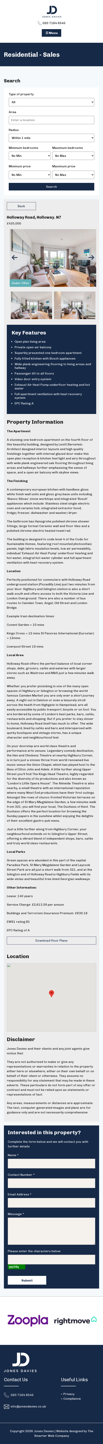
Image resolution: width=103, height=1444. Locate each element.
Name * (13, 1155)
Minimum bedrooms (23, 148)
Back (21, 206)
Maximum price (63, 166)
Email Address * (19, 1194)
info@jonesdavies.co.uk (28, 1406)
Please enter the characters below (34, 1251)
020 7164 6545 (51, 23)
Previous (15, 257)
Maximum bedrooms (67, 148)
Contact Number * (21, 1175)
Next (92, 257)
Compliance (72, 1398)
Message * (16, 1214)
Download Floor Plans (51, 940)
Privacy (68, 1394)
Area (12, 112)
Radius (14, 130)
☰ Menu (51, 33)
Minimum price (20, 166)
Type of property (21, 94)
